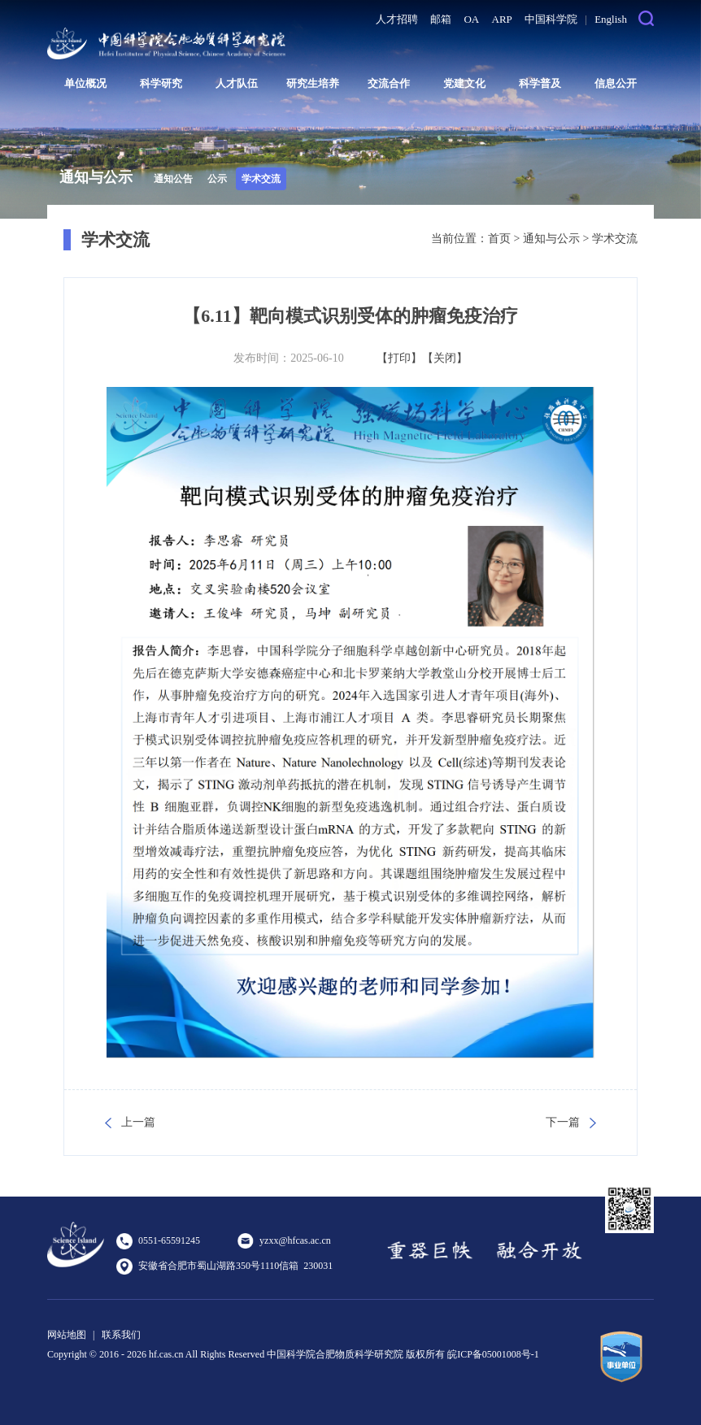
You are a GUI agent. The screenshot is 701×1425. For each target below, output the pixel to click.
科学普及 (540, 83)
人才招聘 (397, 19)
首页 (499, 238)
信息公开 (615, 83)
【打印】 (399, 358)
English (610, 19)
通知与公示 (551, 238)
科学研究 (161, 83)
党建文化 (464, 83)
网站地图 (66, 1334)
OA (471, 19)
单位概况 (85, 83)
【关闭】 (445, 358)
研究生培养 (312, 83)
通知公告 (173, 179)
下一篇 (563, 1122)
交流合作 (389, 83)
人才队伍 (237, 83)
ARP (502, 19)
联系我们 (121, 1334)
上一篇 (138, 1122)
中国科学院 (551, 19)
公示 (217, 179)
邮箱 (440, 19)
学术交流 (261, 179)
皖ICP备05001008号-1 (493, 1354)
